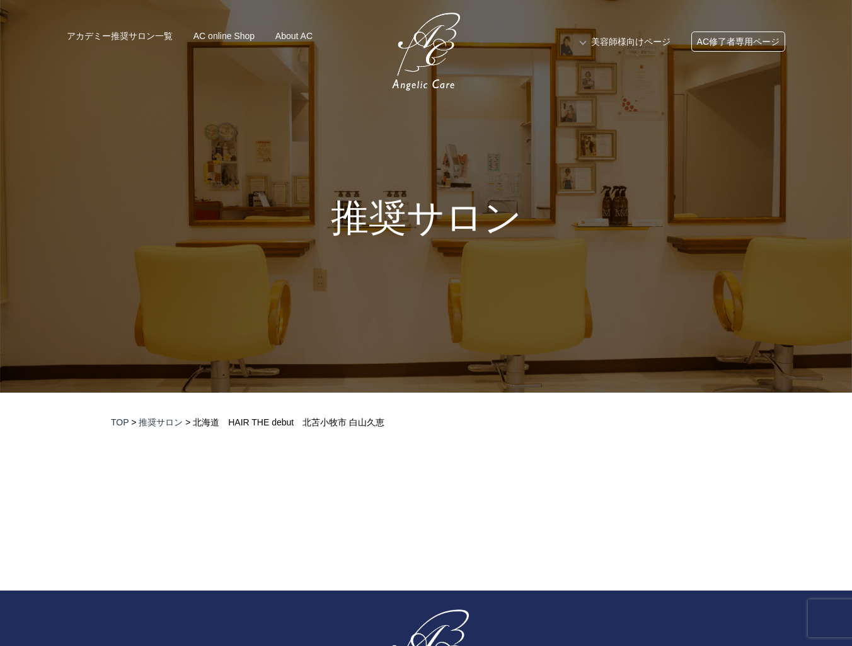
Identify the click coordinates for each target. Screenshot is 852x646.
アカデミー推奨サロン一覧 (120, 36)
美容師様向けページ (631, 41)
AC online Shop (224, 36)
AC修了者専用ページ (738, 42)
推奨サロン (426, 218)
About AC (294, 36)
